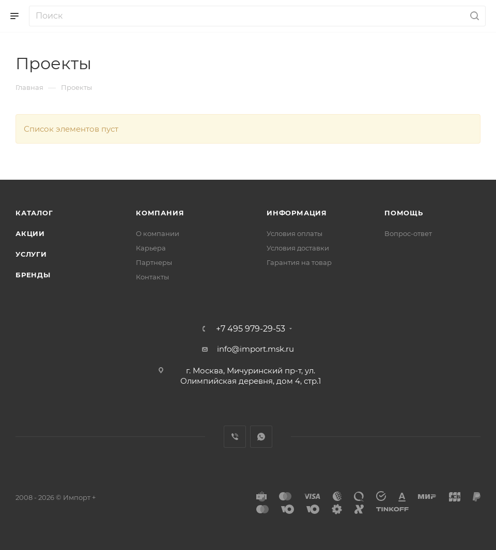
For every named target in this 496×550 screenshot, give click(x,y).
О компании (157, 233)
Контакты (152, 277)
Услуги (31, 254)
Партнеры (154, 262)
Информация (297, 213)
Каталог (34, 213)
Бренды (33, 275)
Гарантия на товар (299, 262)
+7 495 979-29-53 (250, 329)
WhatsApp (261, 437)
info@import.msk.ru (255, 349)
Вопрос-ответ (408, 233)
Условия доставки (298, 248)
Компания (160, 213)
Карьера (151, 248)
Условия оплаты (294, 233)
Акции (30, 233)
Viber (235, 437)
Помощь (403, 213)
